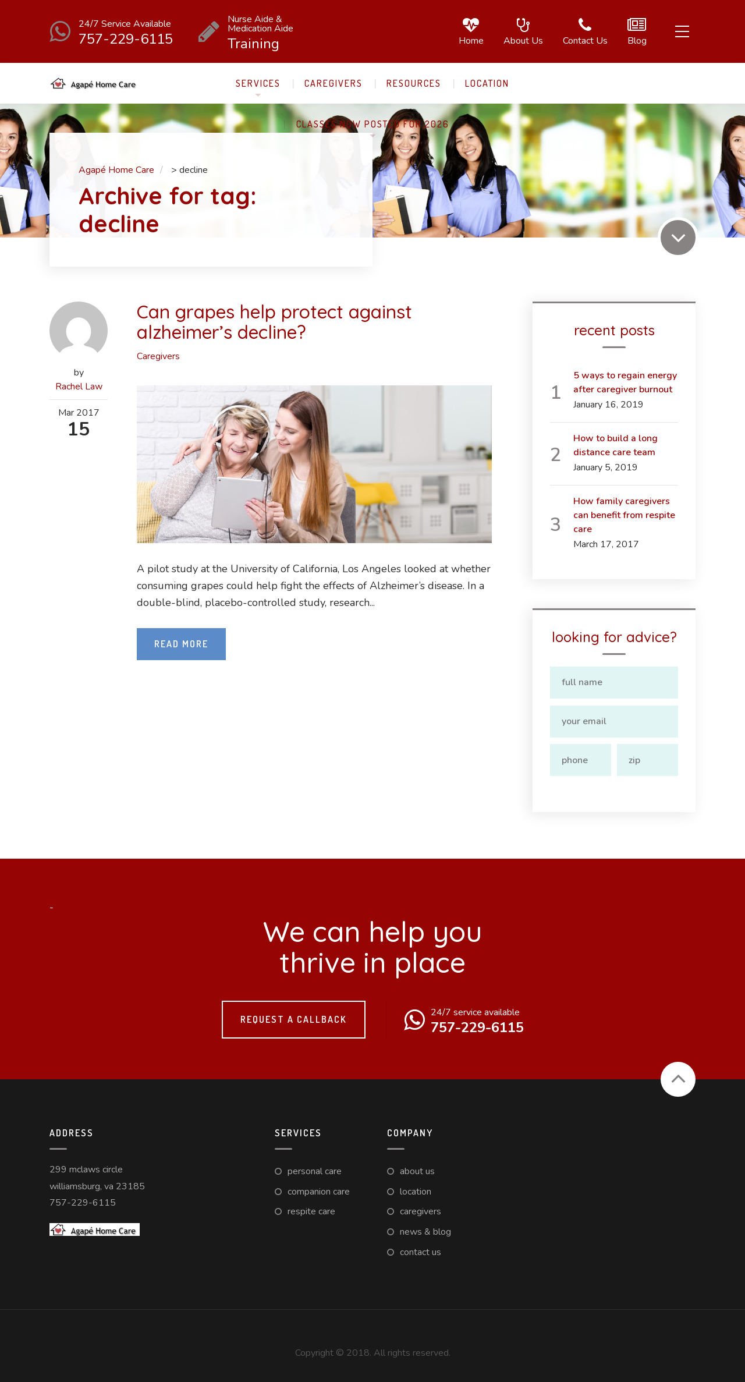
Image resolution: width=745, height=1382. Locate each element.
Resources (413, 83)
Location (487, 83)
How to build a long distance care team (615, 445)
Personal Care (315, 1168)
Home (468, 31)
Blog (634, 31)
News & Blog (425, 1228)
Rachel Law (78, 386)
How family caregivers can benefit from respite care (624, 515)
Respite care (311, 1208)
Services (258, 83)
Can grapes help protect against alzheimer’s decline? (276, 321)
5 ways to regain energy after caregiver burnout (625, 382)
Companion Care (319, 1188)
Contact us (582, 31)
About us (521, 31)
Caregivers (333, 83)
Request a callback (293, 1016)
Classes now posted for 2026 (372, 124)
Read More (181, 644)
